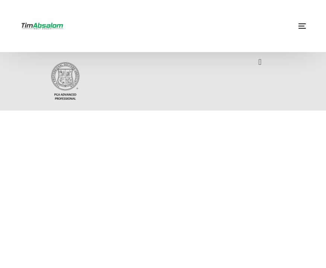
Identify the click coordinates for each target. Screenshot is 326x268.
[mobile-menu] (283, 26)
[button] (259, 62)
